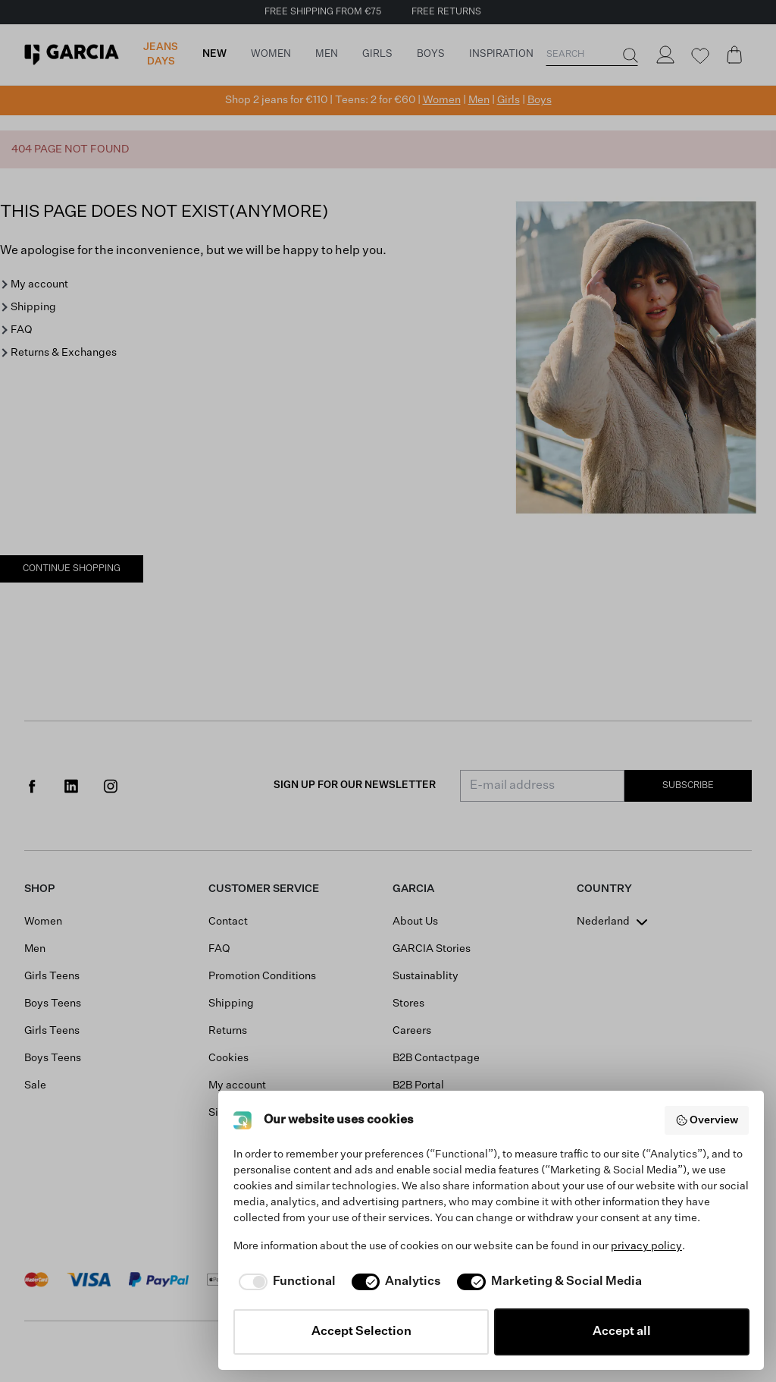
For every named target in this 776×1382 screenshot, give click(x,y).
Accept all (622, 1332)
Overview (707, 1120)
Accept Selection (361, 1332)
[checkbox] (284, 1282)
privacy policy (646, 1246)
